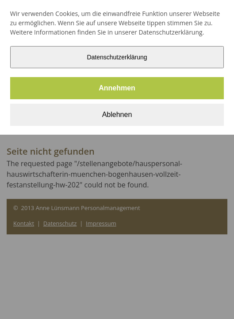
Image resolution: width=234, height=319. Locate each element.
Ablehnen (117, 114)
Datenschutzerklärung (117, 57)
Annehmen (117, 88)
